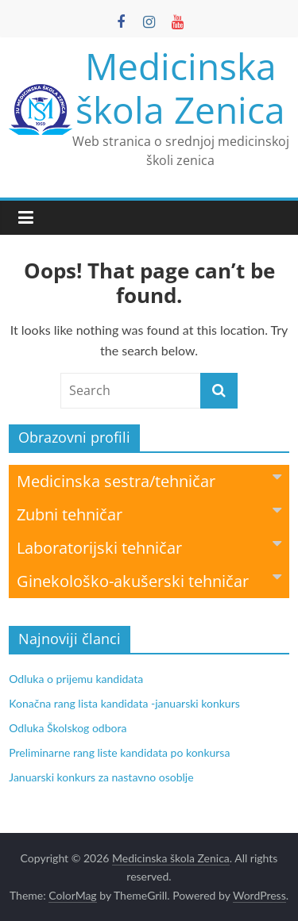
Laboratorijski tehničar (149, 546)
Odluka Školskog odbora (67, 728)
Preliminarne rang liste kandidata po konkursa (119, 752)
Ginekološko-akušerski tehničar (149, 580)
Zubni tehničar (149, 513)
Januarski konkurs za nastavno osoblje (101, 777)
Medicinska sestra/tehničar (149, 480)
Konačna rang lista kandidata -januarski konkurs (124, 703)
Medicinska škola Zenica (180, 87)
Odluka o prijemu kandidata (76, 678)
